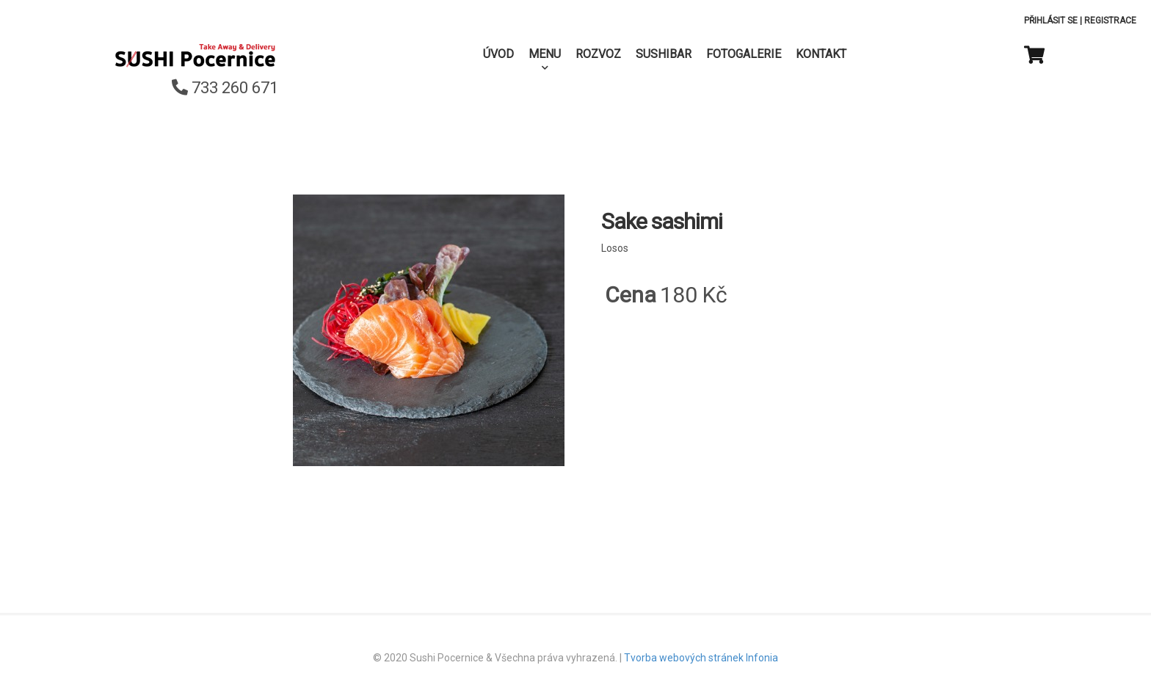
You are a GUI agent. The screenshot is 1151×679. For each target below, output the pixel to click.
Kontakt (821, 54)
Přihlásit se (1051, 20)
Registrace (1110, 20)
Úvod (498, 54)
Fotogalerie (743, 54)
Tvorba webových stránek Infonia (701, 658)
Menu (545, 54)
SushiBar (663, 54)
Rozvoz (598, 54)
